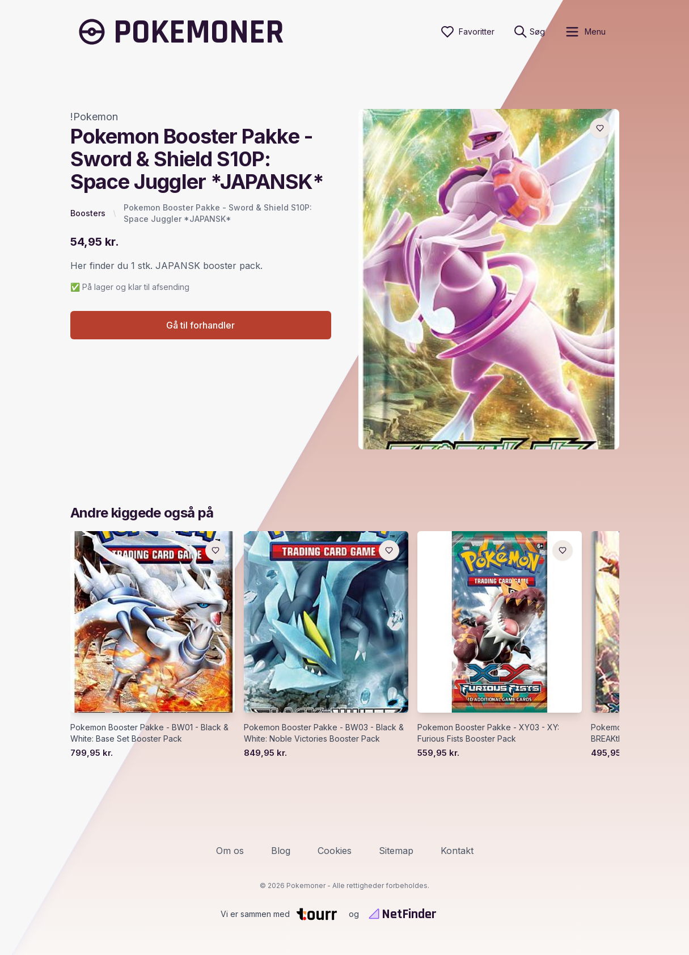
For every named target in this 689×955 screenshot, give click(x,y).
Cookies (335, 850)
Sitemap (396, 850)
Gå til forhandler (200, 325)
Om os (230, 850)
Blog (280, 850)
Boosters (87, 213)
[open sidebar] (585, 31)
